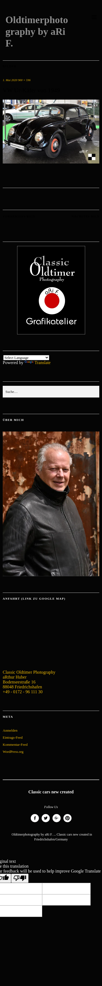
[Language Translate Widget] (26, 357)
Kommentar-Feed (15, 744)
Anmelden (10, 730)
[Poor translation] (20, 878)
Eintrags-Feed (13, 737)
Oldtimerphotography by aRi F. (36, 31)
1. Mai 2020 (10, 80)
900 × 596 (24, 80)
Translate (37, 362)
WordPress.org (13, 752)
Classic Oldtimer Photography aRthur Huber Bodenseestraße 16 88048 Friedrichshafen (29, 679)
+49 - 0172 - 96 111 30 (23, 691)
